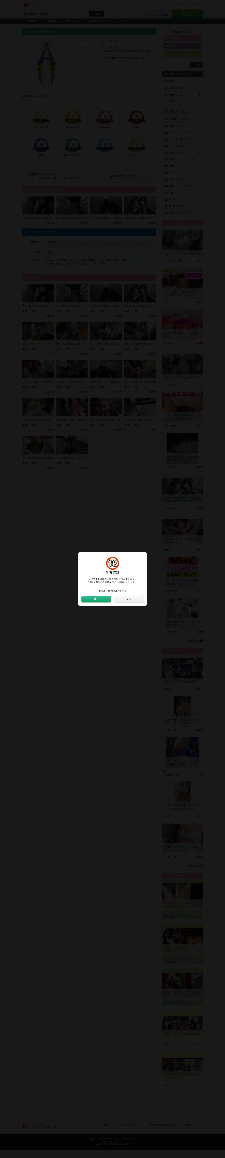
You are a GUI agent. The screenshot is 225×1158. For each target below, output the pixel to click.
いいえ (128, 599)
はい (96, 599)
